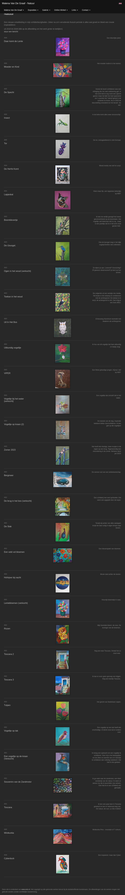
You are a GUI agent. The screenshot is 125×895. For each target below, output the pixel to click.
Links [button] (75, 10)
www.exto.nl (25, 889)
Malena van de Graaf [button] (14, 10)
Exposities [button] (33, 10)
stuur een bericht (11, 31)
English (120, 3)
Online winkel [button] (61, 10)
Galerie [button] (46, 10)
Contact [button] (86, 10)
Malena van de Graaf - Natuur (18, 3)
